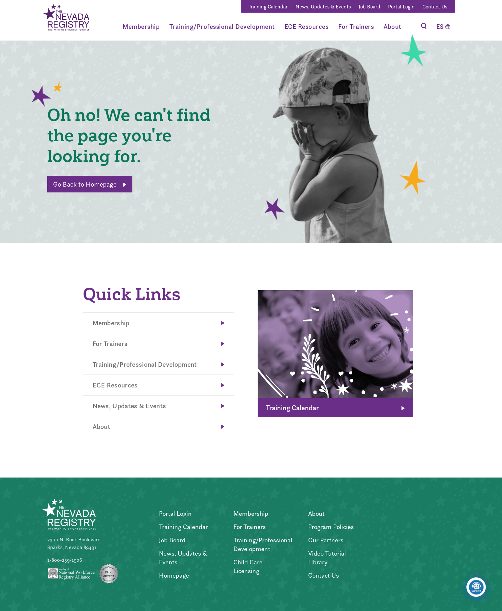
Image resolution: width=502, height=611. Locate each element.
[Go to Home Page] (65, 18)
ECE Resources (306, 26)
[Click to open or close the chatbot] (476, 590)
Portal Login (401, 6)
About (392, 26)
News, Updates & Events (323, 6)
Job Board (369, 6)
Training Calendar (268, 6)
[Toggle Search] (424, 26)
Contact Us (434, 6)
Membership (141, 26)
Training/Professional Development (222, 26)
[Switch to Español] (443, 26)
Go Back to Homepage (90, 184)
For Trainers (356, 26)
